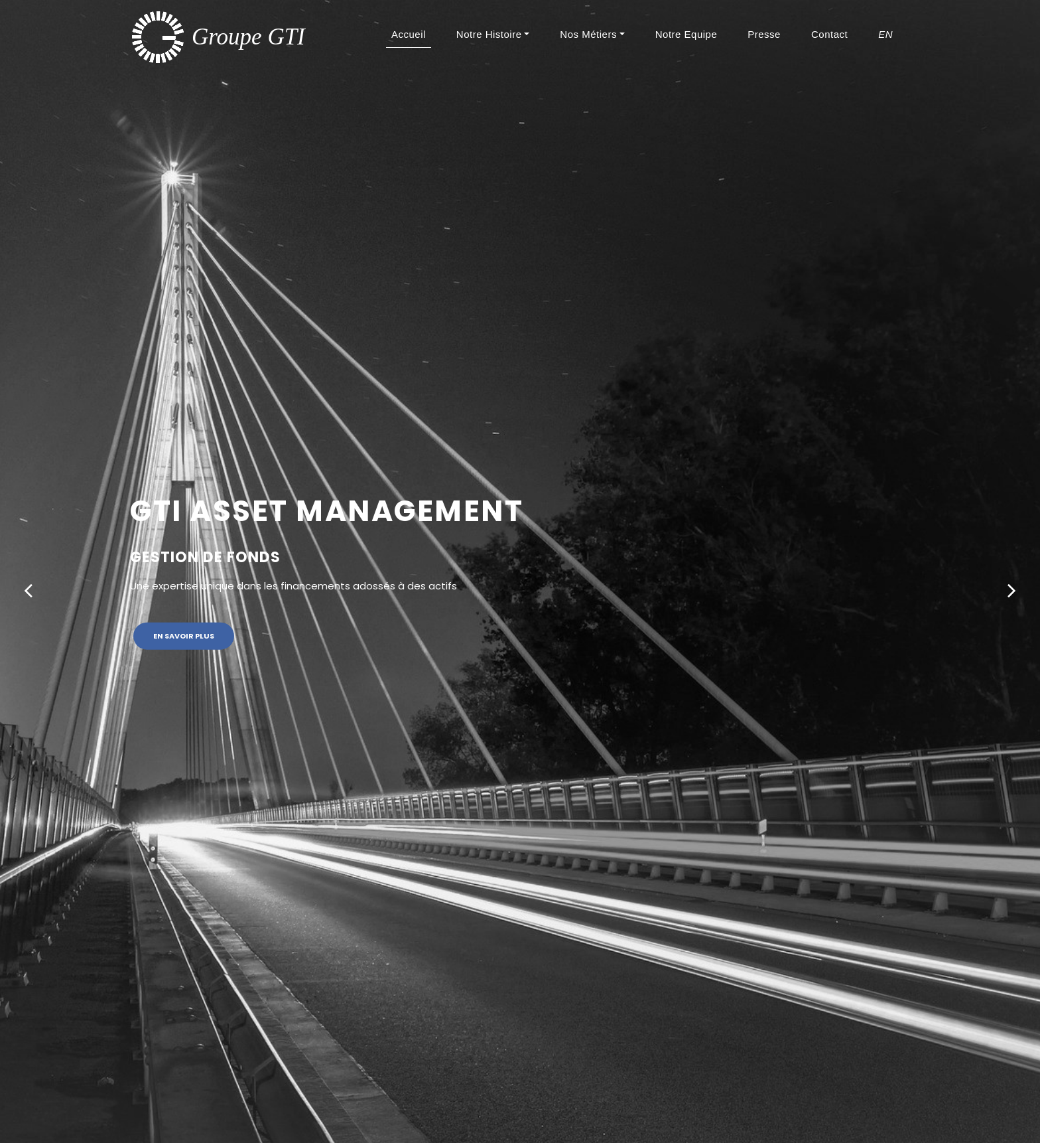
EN (885, 34)
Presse (764, 34)
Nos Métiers (588, 34)
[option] (520, 571)
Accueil (411, 33)
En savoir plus (183, 636)
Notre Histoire (489, 34)
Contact (829, 34)
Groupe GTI (248, 37)
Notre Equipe (686, 34)
